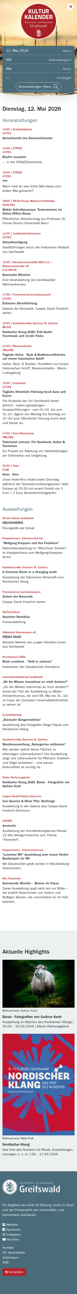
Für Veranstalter (13, 1252)
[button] (70, 6)
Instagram (11, 1234)
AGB (5, 1262)
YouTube (10, 1239)
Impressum (10, 1257)
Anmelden (14, 1272)
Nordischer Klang (16, 1144)
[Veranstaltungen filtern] (38, 86)
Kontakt (8, 1247)
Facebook (11, 1229)
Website (10, 1224)
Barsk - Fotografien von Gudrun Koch (32, 1017)
